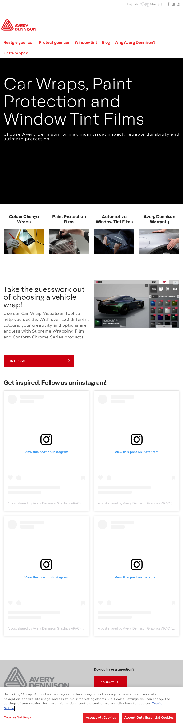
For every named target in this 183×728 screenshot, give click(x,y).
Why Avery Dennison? (135, 42)
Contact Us (110, 682)
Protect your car (54, 42)
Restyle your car (19, 42)
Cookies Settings (17, 717)
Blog (106, 42)
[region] (91, 707)
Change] (156, 4)
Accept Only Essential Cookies (149, 718)
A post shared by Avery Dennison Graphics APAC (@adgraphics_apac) (59, 503)
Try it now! (39, 360)
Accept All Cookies (101, 718)
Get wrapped (16, 52)
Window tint (86, 42)
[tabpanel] (91, 131)
